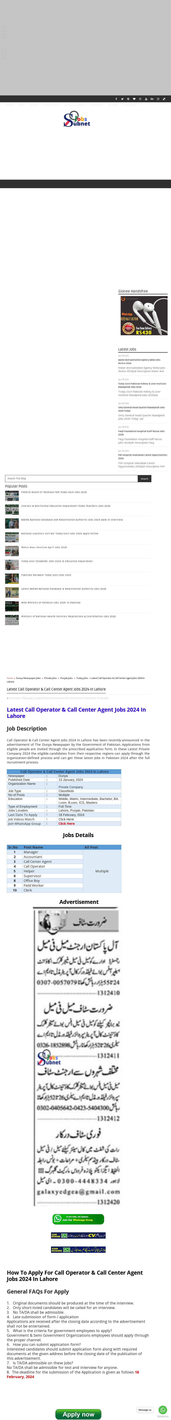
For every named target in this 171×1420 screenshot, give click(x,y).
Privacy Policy (51, 105)
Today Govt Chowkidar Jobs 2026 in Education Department (57, 328)
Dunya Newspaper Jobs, (57, 471)
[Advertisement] (85, 24)
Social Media (130, 105)
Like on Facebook (143, 691)
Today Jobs (82, 444)
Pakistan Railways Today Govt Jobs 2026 (46, 342)
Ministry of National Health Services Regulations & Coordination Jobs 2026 (68, 383)
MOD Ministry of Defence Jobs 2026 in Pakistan (51, 369)
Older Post (107, 1336)
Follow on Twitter (143, 698)
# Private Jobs (52, 1234)
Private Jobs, (76, 471)
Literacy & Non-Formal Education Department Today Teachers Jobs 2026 (66, 273)
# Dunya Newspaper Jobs (28, 1234)
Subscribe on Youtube (143, 719)
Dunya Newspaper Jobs (28, 444)
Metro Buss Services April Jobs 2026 (44, 314)
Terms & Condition (75, 105)
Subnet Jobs (30, 1356)
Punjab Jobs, (90, 471)
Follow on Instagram (143, 712)
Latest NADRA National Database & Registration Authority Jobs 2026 (63, 355)
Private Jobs (50, 444)
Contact (34, 105)
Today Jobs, (103, 471)
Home (9, 105)
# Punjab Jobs (69, 1234)
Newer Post (14, 1336)
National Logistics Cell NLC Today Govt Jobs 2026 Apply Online (60, 300)
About (21, 105)
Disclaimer (97, 105)
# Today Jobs (86, 1234)
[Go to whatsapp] (163, 1410)
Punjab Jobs (66, 444)
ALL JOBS (112, 105)
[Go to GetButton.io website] (162, 1416)
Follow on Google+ (143, 705)
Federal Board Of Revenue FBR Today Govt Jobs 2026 (54, 259)
